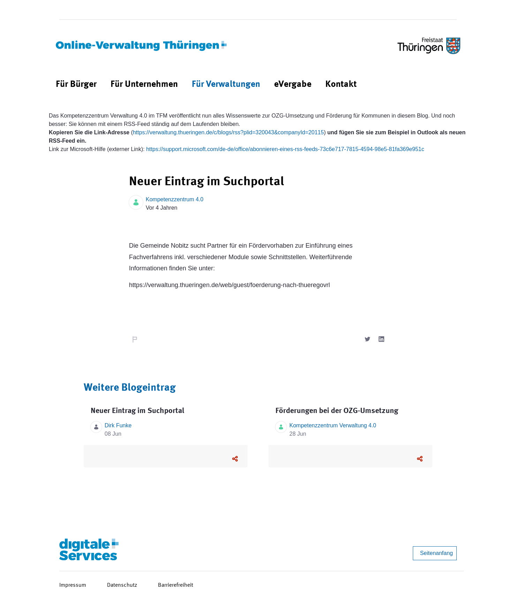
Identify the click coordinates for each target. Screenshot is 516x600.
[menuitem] (76, 84)
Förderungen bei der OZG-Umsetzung (336, 411)
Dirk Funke (118, 425)
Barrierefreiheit (175, 585)
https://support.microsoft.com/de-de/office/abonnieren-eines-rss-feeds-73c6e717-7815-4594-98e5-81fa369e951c (285, 149)
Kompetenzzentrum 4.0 (174, 199)
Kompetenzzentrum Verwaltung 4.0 (332, 425)
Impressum (72, 585)
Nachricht (134, 340)
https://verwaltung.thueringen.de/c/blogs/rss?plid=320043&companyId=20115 (228, 132)
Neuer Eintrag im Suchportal (137, 411)
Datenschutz (122, 585)
